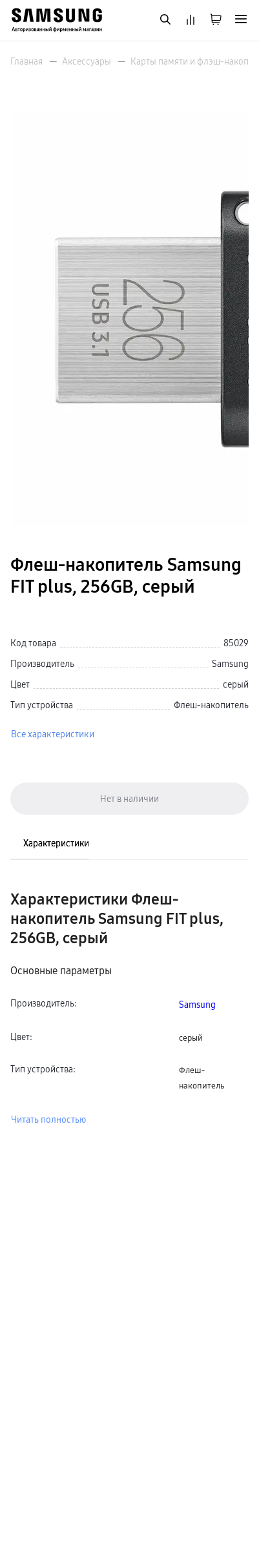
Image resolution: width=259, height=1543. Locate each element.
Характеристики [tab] (56, 843)
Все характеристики (52, 734)
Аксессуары (86, 61)
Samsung (197, 1004)
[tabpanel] (129, 1008)
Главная (26, 61)
